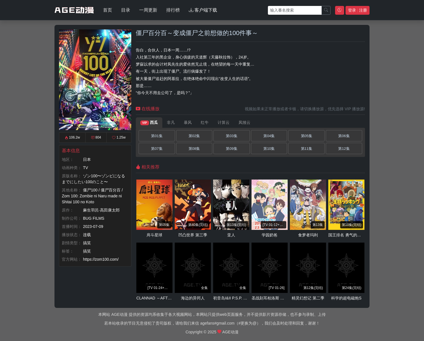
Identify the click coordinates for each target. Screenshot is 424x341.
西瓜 (149, 122)
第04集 (269, 136)
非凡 (171, 122)
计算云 (224, 122)
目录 (125, 10)
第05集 (306, 136)
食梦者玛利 (308, 235)
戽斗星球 (154, 235)
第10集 (269, 148)
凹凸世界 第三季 (192, 235)
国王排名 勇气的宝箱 (346, 235)
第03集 (231, 136)
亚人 (231, 235)
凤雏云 (244, 122)
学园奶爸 (269, 235)
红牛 (205, 122)
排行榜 (173, 10)
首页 (107, 10)
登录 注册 (357, 10)
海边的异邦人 (193, 298)
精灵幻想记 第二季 (308, 298)
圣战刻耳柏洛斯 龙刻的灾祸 (276, 298)
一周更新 (148, 10)
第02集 (194, 136)
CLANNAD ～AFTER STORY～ (164, 298)
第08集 (194, 148)
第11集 (306, 148)
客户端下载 (203, 10)
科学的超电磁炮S (346, 298)
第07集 (156, 148)
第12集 (343, 148)
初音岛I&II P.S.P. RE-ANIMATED (241, 298)
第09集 (231, 148)
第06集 (343, 136)
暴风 (188, 122)
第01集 (156, 136)
